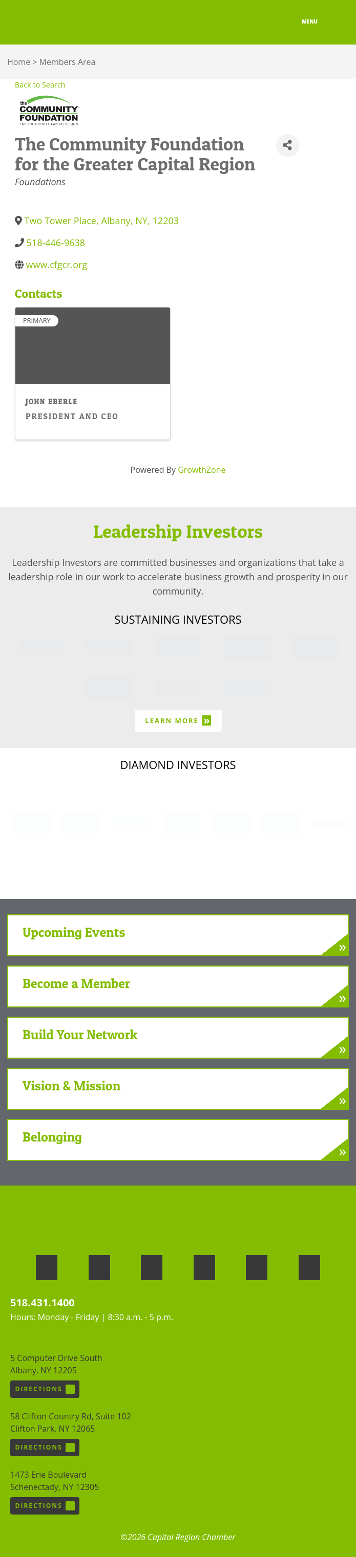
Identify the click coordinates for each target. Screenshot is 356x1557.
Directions (45, 1389)
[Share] (287, 145)
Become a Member (76, 983)
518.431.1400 (42, 1302)
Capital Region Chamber (46, 22)
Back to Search (40, 85)
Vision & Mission (71, 1085)
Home (18, 62)
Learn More (178, 720)
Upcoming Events (74, 932)
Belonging (52, 1137)
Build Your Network (80, 1034)
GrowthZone (201, 469)
